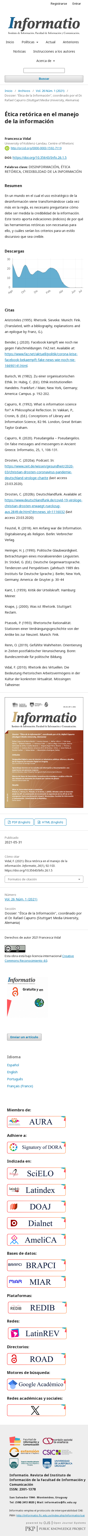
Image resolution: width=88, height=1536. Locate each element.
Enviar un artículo (24, 1037)
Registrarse (59, 3)
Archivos (24, 91)
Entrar (77, 3)
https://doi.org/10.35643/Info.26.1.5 (40, 157)
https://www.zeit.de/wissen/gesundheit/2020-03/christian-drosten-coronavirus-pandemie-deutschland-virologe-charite (39, 472)
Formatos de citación (22, 879)
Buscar (44, 78)
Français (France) (20, 1086)
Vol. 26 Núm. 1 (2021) (50, 91)
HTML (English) (52, 822)
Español (13, 1065)
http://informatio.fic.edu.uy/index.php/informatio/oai (50, 1515)
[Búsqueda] (44, 70)
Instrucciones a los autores (54, 51)
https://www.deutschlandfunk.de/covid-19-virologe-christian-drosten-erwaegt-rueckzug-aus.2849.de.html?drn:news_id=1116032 (43, 506)
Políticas (28, 42)
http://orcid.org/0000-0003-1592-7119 (36, 148)
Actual (50, 42)
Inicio (10, 42)
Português (15, 1079)
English (12, 1072)
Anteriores (71, 42)
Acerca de (44, 60)
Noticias (19, 51)
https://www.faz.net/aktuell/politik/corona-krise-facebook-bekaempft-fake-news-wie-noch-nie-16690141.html (41, 360)
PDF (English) (20, 822)
